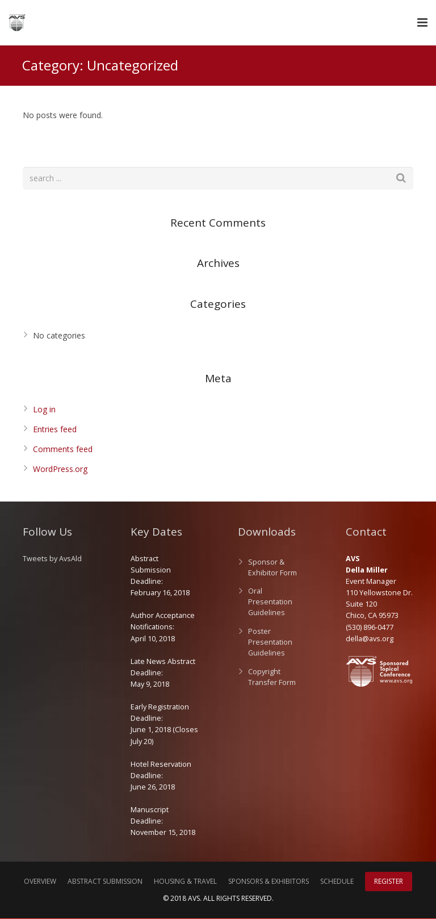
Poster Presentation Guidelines (270, 642)
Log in (44, 409)
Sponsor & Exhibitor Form (272, 568)
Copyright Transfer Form (272, 677)
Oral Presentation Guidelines (270, 603)
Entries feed (55, 429)
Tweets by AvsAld (52, 559)
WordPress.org (60, 469)
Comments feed (63, 449)
